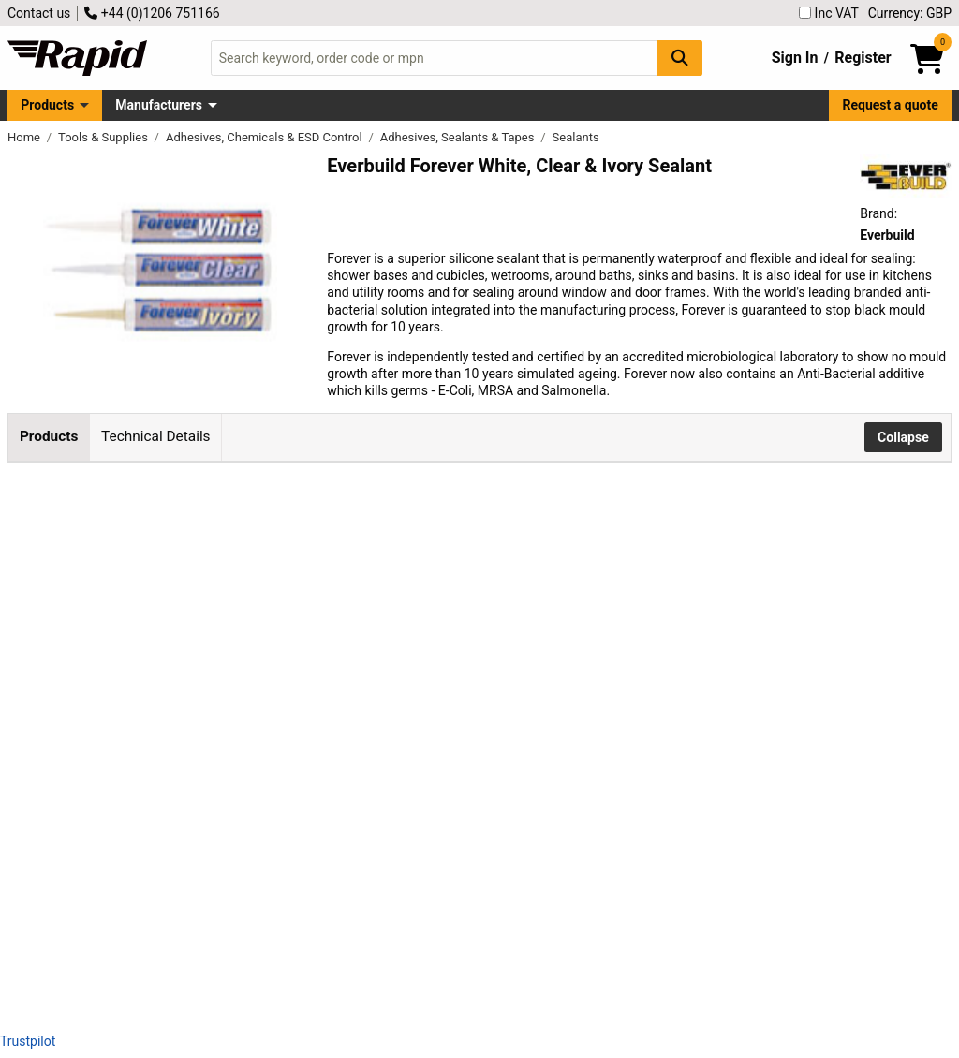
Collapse (903, 437)
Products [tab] (49, 436)
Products (47, 104)
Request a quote (890, 104)
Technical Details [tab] (155, 436)
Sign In (795, 57)
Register (862, 57)
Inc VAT (829, 13)
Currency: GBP (910, 13)
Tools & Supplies (104, 137)
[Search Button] (679, 57)
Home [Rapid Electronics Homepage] (25, 137)
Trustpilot (27, 1041)
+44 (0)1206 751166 (151, 13)
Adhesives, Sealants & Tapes (459, 137)
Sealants (576, 137)
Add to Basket (503, 557)
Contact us (38, 13)
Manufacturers (158, 104)
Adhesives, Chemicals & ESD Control (265, 137)
